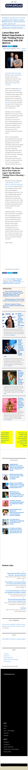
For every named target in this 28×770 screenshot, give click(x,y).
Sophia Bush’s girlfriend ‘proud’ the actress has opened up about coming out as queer (17, 467)
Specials (6, 735)
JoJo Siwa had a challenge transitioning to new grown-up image (17, 522)
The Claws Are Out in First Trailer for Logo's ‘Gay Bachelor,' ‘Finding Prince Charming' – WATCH (13, 173)
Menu (15, 2)
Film (5, 728)
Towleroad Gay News (14, 5)
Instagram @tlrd (21, 639)
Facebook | (13, 639)
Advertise (6, 654)
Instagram (16, 269)
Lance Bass (8, 73)
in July (20, 88)
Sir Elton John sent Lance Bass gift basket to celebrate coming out (21, 404)
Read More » (12, 335)
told (7, 102)
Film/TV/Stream (11, 279)
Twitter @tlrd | (6, 639)
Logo (15, 73)
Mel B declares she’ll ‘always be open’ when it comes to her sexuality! (21, 319)
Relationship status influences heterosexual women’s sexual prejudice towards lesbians (17, 512)
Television (17, 283)
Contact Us (7, 655)
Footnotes (23, 608)
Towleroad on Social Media (11, 659)
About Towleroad (8, 657)
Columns (6, 733)
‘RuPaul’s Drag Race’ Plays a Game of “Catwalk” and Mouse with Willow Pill (13, 305)
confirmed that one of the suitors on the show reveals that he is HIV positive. (14, 184)
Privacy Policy (7, 661)
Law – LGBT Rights (9, 730)
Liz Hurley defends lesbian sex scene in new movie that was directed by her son (16, 530)
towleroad (19, 279)
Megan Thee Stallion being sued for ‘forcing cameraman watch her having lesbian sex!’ (17, 485)
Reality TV (20, 281)
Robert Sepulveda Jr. (16, 75)
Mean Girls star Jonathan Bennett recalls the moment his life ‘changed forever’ (17, 494)
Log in (18, 766)
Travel (5, 726)
